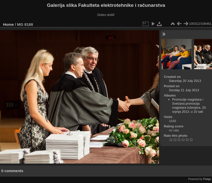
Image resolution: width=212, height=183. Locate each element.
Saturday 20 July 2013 (185, 81)
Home (8, 24)
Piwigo (207, 178)
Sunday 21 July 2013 (184, 90)
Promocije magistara (187, 99)
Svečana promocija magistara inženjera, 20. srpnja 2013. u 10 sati (189, 107)
